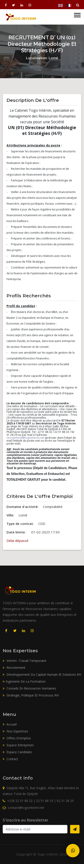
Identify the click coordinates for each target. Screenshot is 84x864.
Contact (10, 759)
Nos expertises (15, 731)
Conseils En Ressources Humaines (29, 688)
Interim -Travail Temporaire (24, 660)
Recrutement (14, 667)
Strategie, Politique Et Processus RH (31, 695)
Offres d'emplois (17, 738)
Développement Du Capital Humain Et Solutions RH (42, 674)
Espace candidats (17, 752)
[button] (77, 13)
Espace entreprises (18, 745)
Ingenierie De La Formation (24, 681)
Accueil (10, 724)
